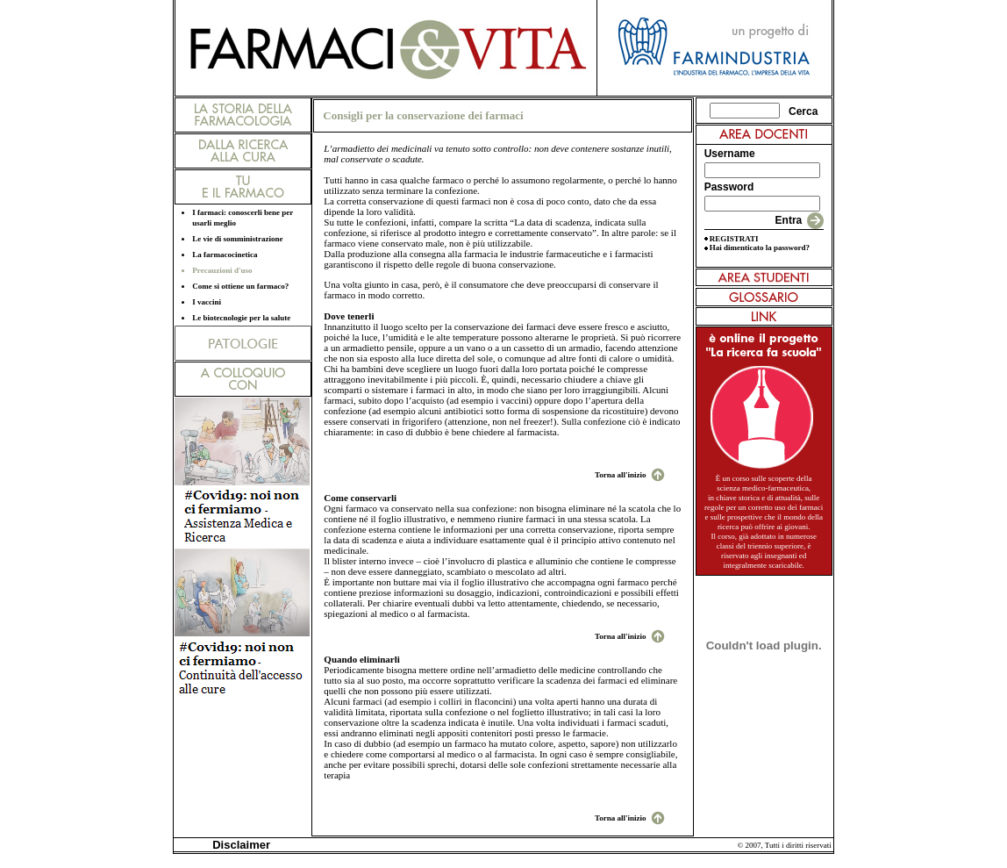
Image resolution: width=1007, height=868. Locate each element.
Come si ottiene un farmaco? (240, 286)
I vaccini (206, 302)
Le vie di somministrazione (237, 238)
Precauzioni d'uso (222, 270)
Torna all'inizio (620, 474)
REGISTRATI (734, 238)
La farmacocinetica (224, 254)
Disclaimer (238, 844)
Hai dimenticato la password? (760, 247)
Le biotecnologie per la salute (241, 317)
